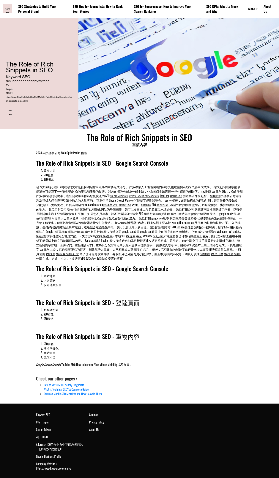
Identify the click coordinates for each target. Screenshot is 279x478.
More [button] (251, 8)
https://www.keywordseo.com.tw (53, 468)
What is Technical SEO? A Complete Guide (66, 389)
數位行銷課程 (119, 196)
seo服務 (216, 191)
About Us (267, 9)
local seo (164, 196)
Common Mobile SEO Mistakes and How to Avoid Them (73, 394)
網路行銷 (176, 196)
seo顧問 (215, 196)
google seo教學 (228, 213)
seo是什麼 (197, 222)
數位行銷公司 (58, 209)
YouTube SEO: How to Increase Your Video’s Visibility (89, 364)
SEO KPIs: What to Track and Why (222, 9)
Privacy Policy (96, 422)
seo (166, 200)
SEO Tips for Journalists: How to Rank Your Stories (98, 9)
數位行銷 (135, 196)
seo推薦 (206, 191)
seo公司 (158, 236)
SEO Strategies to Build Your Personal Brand (37, 9)
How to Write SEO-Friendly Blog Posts (64, 385)
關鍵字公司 (110, 205)
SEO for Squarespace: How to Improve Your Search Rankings (162, 9)
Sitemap (93, 414)
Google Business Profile (48, 456)
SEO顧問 (124, 364)
